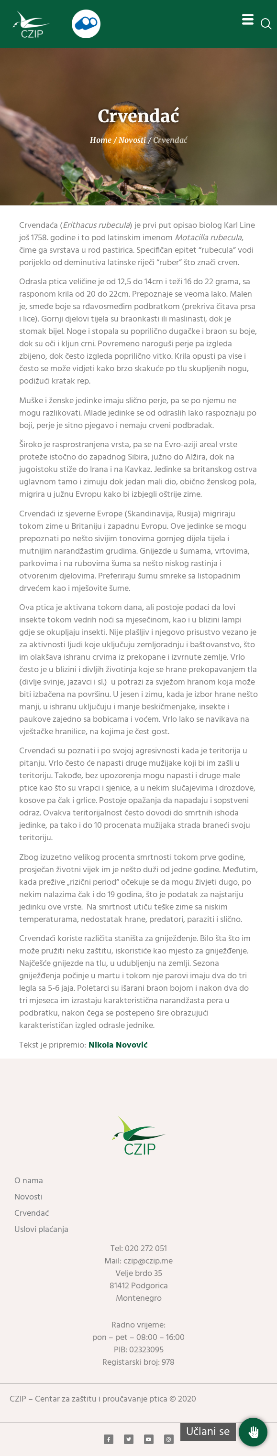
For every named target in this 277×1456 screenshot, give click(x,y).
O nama (28, 1181)
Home (100, 140)
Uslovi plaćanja (41, 1230)
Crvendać (31, 1213)
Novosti (132, 140)
